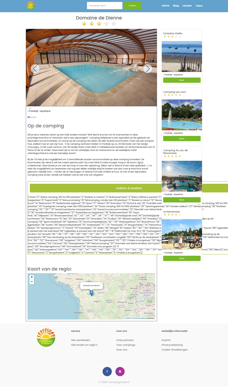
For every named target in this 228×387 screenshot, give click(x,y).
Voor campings (125, 345)
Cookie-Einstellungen (175, 349)
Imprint (166, 340)
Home (165, 5)
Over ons (121, 349)
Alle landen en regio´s (84, 345)
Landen (187, 5)
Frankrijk (34, 111)
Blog (176, 5)
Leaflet (127, 318)
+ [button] (32, 277)
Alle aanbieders (80, 340)
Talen (199, 6)
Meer (182, 80)
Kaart (32, 117)
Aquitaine (45, 111)
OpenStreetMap (139, 318)
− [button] (32, 282)
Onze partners (125, 340)
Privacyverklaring (172, 345)
